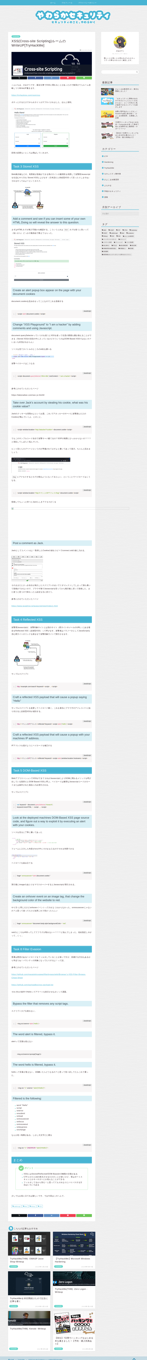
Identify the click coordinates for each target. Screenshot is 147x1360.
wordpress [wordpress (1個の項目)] (131, 233)
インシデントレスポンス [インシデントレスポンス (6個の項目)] (109, 239)
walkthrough (17, 1198)
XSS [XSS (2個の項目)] (113, 236)
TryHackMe (16, 36)
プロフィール (67, 3)
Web (25, 1198)
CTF (106, 156)
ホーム (53, 3)
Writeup (33, 1198)
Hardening (108, 162)
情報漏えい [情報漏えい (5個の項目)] (123, 248)
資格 (106, 197)
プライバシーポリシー (87, 3)
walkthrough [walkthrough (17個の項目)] (114, 233)
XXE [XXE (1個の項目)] (119, 236)
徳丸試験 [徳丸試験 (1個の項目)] (134, 245)
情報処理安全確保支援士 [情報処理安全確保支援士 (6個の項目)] (109, 248)
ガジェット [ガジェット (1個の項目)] (123, 239)
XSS (40, 1198)
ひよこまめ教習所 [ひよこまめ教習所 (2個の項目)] (129, 236)
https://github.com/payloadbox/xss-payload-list (32, 976)
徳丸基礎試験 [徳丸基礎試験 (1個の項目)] (124, 245)
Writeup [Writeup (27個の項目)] (105, 236)
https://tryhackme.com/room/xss (25, 95)
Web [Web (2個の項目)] (123, 233)
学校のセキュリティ (112, 191)
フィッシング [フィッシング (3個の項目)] (119, 242)
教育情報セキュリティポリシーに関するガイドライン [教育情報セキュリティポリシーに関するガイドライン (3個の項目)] (117, 254)
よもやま (108, 185)
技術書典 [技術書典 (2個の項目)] (105, 251)
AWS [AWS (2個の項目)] (104, 230)
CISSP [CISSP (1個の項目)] (112, 230)
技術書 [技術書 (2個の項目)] (131, 248)
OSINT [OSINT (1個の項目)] (105, 233)
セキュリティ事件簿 (112, 174)
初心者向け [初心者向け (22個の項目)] (106, 245)
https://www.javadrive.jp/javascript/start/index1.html (34, 597)
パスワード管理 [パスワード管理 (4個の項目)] (107, 242)
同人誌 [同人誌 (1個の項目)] (115, 245)
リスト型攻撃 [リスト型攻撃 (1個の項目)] (129, 242)
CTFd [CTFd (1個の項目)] (125, 230)
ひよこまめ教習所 (111, 180)
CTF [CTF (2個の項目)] (119, 230)
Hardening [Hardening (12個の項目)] (134, 230)
